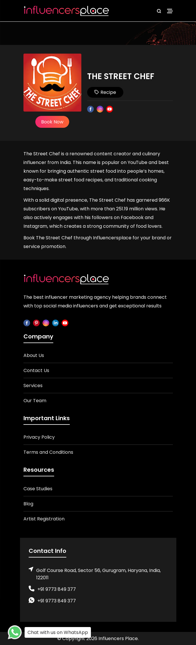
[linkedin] (55, 322)
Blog (28, 503)
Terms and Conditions (48, 452)
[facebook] (26, 322)
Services (33, 385)
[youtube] (65, 322)
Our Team (34, 400)
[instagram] (46, 322)
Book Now (52, 122)
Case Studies (37, 488)
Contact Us (36, 370)
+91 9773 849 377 (56, 589)
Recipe (105, 92)
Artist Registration (44, 518)
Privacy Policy (39, 437)
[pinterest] (36, 322)
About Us (33, 355)
